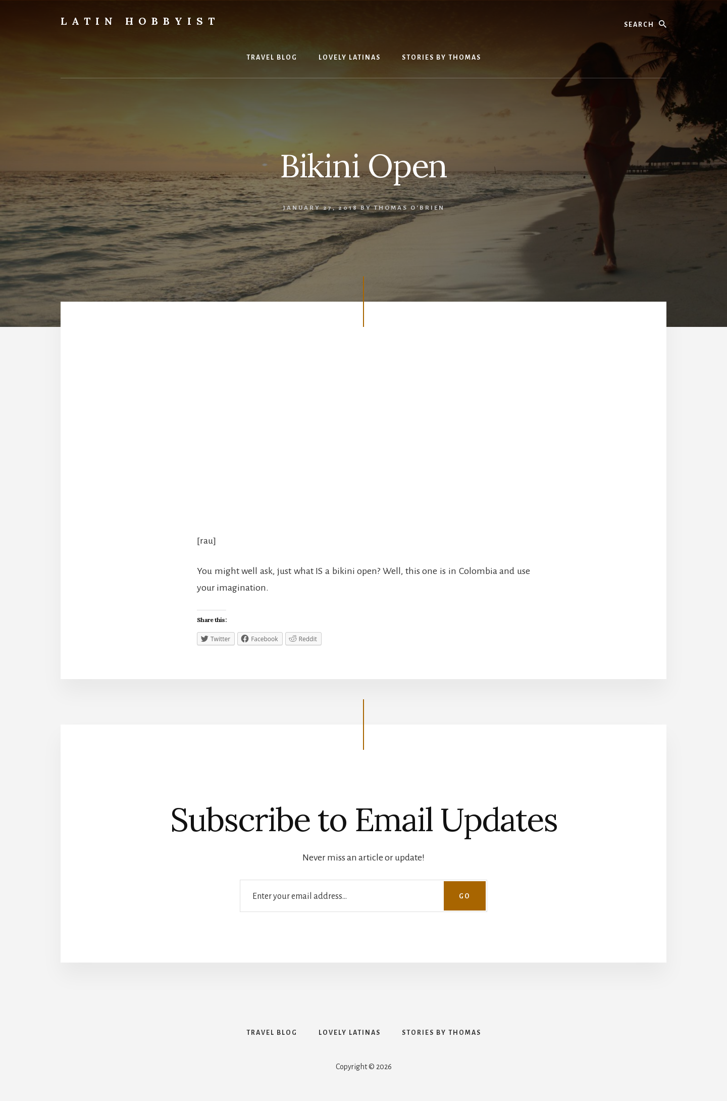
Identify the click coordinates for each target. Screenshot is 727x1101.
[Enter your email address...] (363, 896)
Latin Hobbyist (140, 21)
